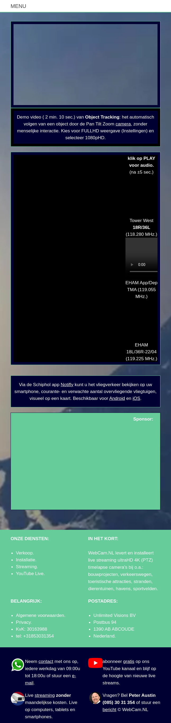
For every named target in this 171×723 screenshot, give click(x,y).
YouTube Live (29, 573)
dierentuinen (100, 588)
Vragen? (111, 695)
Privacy (23, 622)
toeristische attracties (109, 581)
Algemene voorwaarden (40, 615)
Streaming (26, 566)
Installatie (25, 559)
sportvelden (145, 588)
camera (123, 123)
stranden (142, 581)
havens (123, 588)
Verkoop (24, 552)
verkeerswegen (135, 574)
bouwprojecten (103, 574)
